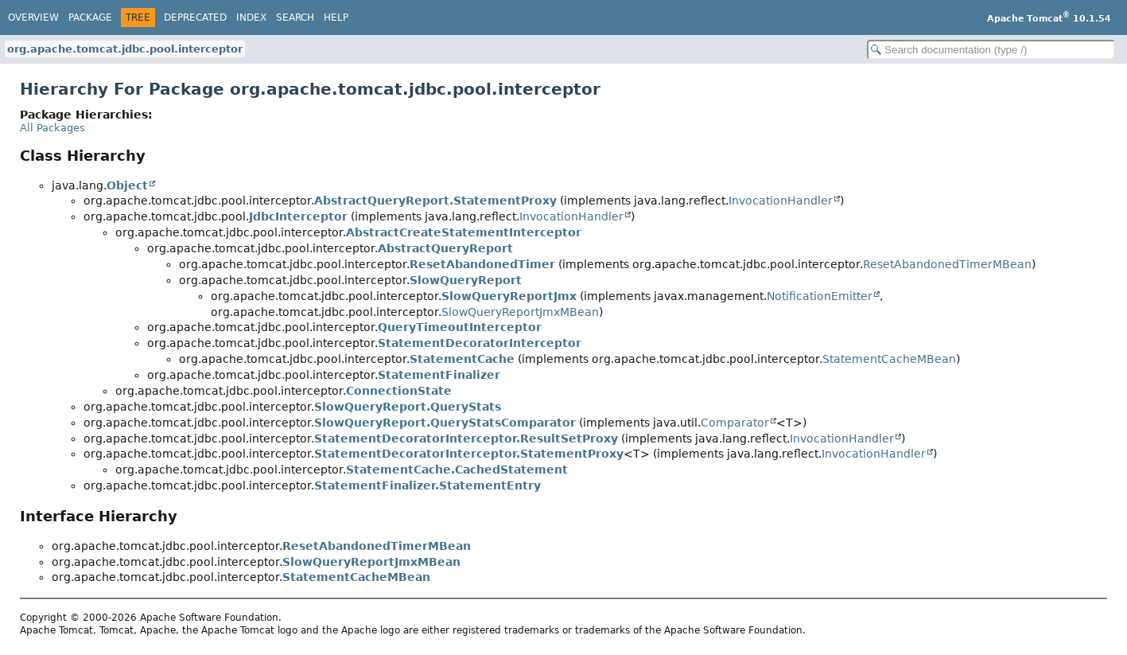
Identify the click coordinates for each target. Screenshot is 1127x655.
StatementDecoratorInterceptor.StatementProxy (469, 453)
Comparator (735, 422)
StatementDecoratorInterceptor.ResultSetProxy (466, 438)
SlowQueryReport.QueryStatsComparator (445, 422)
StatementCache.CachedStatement (457, 469)
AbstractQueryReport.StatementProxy (435, 200)
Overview (33, 17)
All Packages (52, 128)
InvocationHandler (781, 200)
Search (295, 17)
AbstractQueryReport (445, 248)
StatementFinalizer (439, 374)
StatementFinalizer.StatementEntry (427, 485)
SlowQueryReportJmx (509, 296)
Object (127, 185)
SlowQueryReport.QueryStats (407, 406)
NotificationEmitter (819, 296)
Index (251, 17)
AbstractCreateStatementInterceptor (463, 232)
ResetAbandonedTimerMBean (947, 264)
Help (336, 17)
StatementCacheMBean (889, 359)
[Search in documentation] (991, 50)
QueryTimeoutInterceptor (460, 327)
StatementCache (462, 359)
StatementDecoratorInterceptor (479, 343)
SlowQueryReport (466, 280)
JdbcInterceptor (298, 216)
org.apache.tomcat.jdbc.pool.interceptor (125, 49)
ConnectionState (399, 390)
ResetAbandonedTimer (482, 264)
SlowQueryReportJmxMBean (520, 312)
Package (90, 17)
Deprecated (195, 17)
